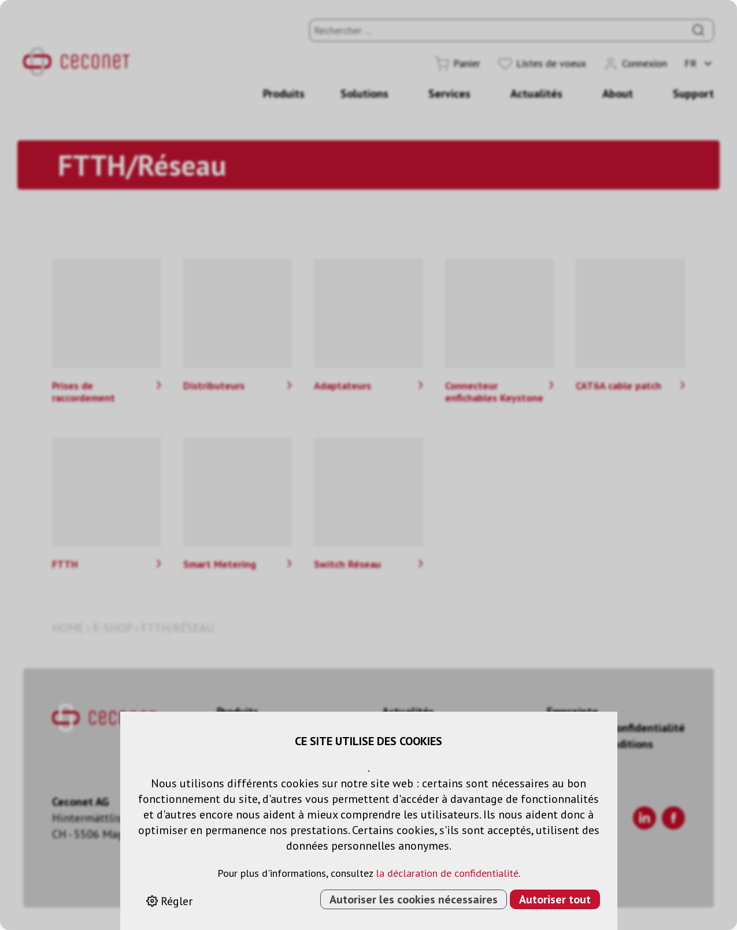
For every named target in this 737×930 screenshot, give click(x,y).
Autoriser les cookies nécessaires (413, 899)
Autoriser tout (555, 899)
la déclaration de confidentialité (447, 873)
